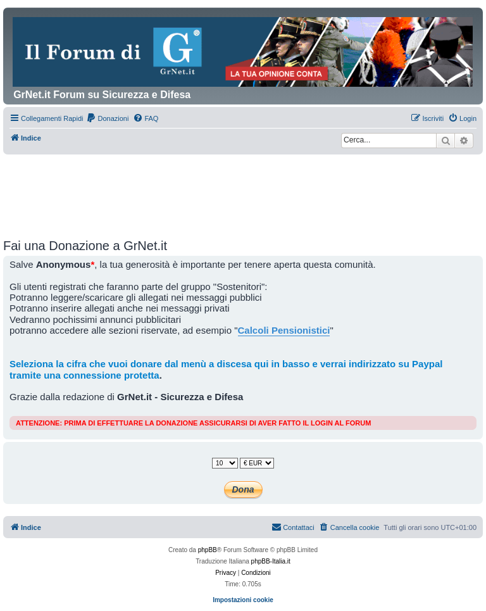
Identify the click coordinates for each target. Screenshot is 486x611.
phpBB (207, 549)
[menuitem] (107, 118)
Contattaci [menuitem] (293, 526)
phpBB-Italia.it (270, 561)
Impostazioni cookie (243, 599)
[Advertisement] (243, 189)
